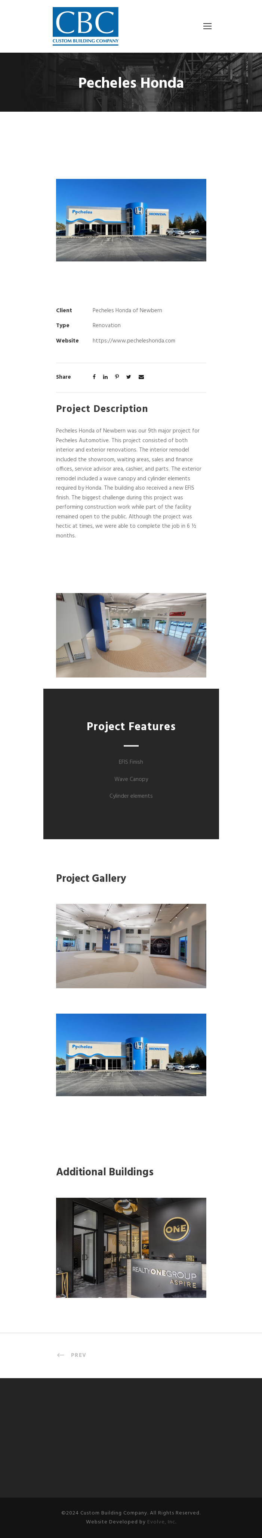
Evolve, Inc (161, 1522)
